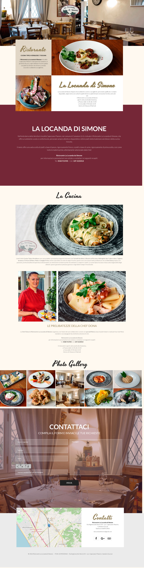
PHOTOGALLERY (82, 280)
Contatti (97, 280)
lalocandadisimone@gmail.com (103, 532)
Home (41, 280)
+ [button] (19, 510)
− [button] (19, 513)
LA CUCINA (68, 280)
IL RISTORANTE (53, 280)
